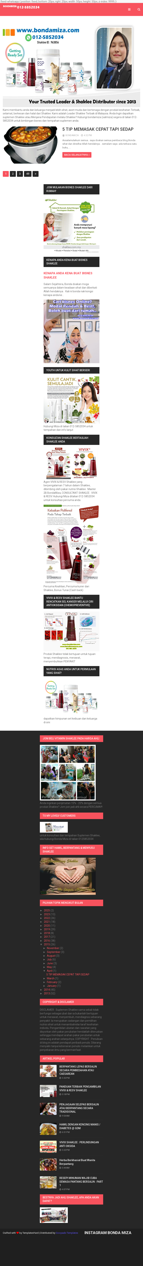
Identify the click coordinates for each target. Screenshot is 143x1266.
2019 (47, 929)
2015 (47, 944)
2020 (47, 925)
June (50, 963)
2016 (47, 940)
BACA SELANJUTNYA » (77, 154)
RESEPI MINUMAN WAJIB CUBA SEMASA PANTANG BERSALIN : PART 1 (81, 1181)
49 (27, 173)
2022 (47, 918)
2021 (47, 921)
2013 (47, 993)
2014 (47, 989)
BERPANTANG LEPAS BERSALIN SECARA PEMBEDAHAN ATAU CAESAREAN (78, 1070)
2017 (47, 936)
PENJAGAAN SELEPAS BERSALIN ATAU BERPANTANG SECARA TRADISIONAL (79, 1108)
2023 (47, 914)
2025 (47, 910)
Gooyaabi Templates (67, 1232)
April (50, 970)
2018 (47, 933)
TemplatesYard (31, 1232)
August (51, 955)
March (51, 978)
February (52, 982)
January (52, 985)
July (49, 959)
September (54, 952)
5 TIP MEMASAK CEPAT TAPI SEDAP (98, 129)
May (50, 967)
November (53, 948)
